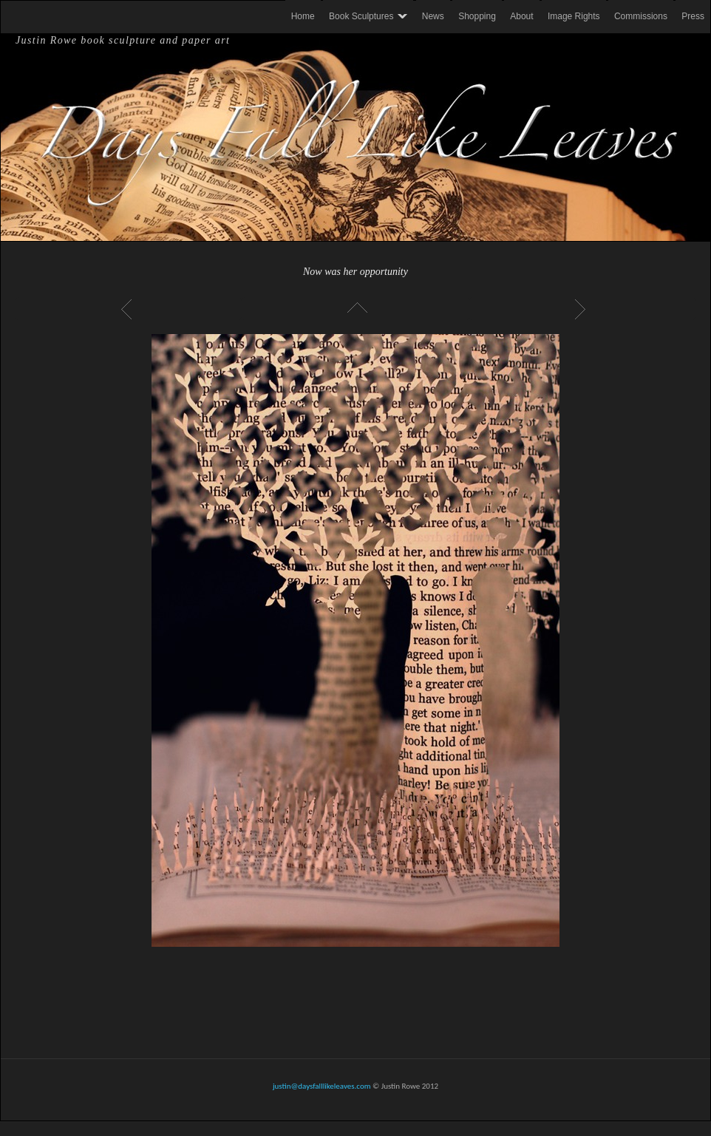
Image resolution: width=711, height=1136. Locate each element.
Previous (129, 309)
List (355, 309)
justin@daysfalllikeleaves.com (322, 1086)
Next (582, 309)
